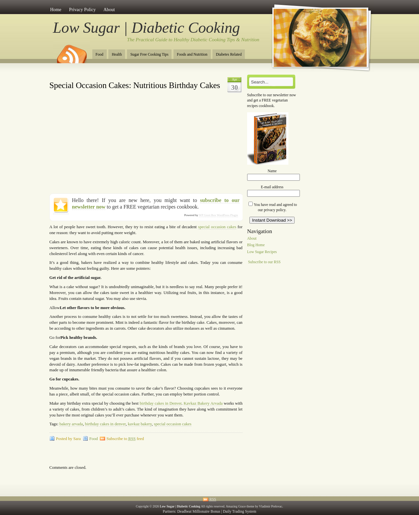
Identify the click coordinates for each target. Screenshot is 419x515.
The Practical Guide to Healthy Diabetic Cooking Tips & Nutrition (193, 39)
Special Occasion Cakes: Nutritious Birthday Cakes (134, 85)
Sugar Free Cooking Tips (149, 54)
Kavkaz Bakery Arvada (203, 403)
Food (99, 54)
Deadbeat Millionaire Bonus (198, 511)
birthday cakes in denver (105, 424)
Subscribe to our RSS (264, 262)
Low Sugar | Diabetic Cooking (146, 27)
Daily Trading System (239, 511)
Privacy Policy (82, 9)
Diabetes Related (229, 54)
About (109, 9)
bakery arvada (71, 424)
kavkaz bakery (140, 424)
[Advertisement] (126, 77)
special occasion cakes (217, 227)
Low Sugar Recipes (262, 252)
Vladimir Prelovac (270, 506)
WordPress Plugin (227, 215)
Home (55, 9)
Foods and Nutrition (192, 54)
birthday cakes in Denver (161, 403)
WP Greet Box (207, 215)
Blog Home (256, 245)
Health (117, 54)
